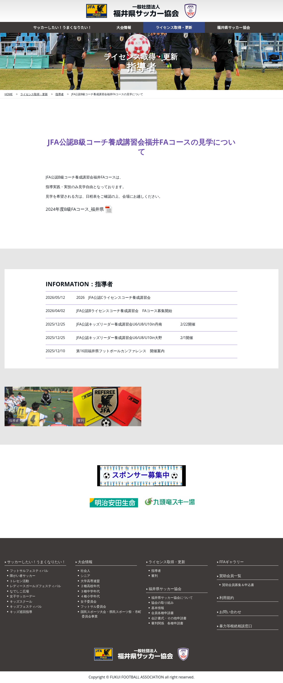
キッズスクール (21, 601)
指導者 (59, 94)
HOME (9, 94)
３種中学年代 (91, 591)
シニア (86, 575)
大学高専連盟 (91, 581)
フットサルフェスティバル (29, 570)
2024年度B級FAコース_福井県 (75, 209)
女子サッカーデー (23, 596)
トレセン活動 (20, 581)
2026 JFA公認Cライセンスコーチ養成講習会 (113, 297)
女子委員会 (89, 601)
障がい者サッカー (23, 575)
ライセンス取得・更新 (174, 27)
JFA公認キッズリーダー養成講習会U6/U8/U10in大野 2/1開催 (134, 337)
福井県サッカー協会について (172, 597)
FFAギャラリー (231, 561)
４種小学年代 (91, 596)
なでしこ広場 (20, 591)
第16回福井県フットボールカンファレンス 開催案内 (120, 350)
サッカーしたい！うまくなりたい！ (62, 27)
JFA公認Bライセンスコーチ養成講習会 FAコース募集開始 (124, 310)
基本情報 (158, 608)
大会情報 (123, 27)
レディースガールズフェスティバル (36, 586)
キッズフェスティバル (26, 606)
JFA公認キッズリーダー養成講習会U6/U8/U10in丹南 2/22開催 (135, 324)
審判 (154, 575)
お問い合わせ (230, 611)
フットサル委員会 (94, 606)
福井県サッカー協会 (233, 27)
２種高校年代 (91, 586)
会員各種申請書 (162, 613)
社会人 (86, 570)
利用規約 (226, 597)
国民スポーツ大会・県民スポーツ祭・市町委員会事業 (111, 613)
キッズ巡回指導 (21, 611)
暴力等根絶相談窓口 (235, 625)
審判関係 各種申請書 (167, 623)
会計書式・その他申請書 (169, 618)
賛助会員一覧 (230, 575)
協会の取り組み (162, 602)
